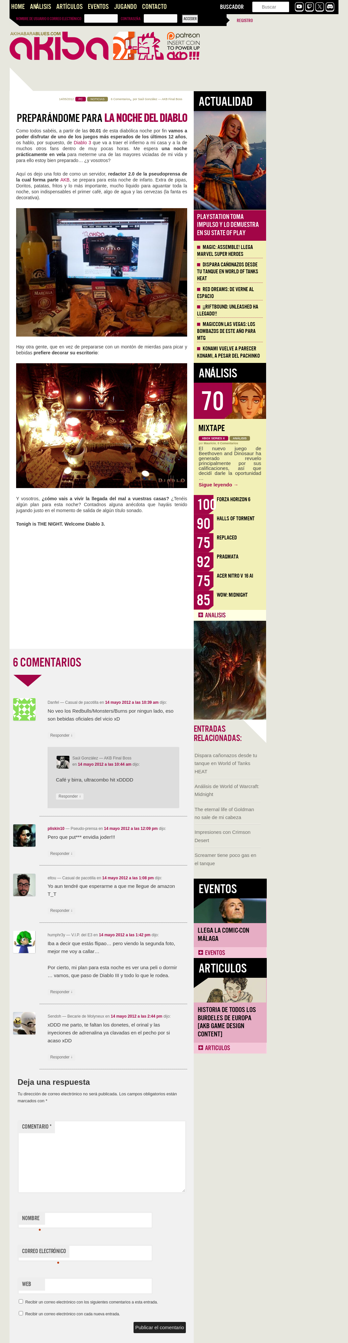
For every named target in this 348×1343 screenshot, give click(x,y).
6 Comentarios (193, 99)
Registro (245, 20)
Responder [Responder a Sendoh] (134, 1057)
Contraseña (130, 18)
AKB (137, 179)
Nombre (103, 1220)
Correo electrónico (116, 1253)
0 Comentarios (300, 443)
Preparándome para (174, 118)
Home (18, 7)
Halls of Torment (308, 518)
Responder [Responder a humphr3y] (134, 992)
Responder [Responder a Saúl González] (142, 796)
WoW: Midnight (304, 595)
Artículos (69, 7)
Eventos (98, 7)
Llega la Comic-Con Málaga (39, 381)
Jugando (125, 7)
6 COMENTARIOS (119, 662)
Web (99, 1284)
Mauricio (282, 443)
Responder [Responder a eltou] (134, 911)
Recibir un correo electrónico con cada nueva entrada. (145, 1314)
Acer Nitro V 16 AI (307, 576)
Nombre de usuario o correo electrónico (48, 18)
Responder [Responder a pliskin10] (134, 854)
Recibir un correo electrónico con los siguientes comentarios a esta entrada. (164, 1302)
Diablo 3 (154, 142)
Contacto (154, 7)
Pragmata (300, 557)
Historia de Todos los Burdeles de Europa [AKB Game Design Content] (42, 468)
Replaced (299, 537)
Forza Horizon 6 (306, 499)
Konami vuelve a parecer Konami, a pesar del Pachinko (300, 352)
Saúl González (220, 99)
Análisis (40, 7)
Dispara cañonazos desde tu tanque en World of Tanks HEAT (42, 210)
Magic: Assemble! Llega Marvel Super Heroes (297, 251)
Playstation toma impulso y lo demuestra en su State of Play (300, 225)
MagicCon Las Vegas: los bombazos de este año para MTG (298, 331)
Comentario (109, 1126)
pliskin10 (128, 828)
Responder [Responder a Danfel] (134, 735)
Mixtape (284, 428)
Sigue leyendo (291, 484)
